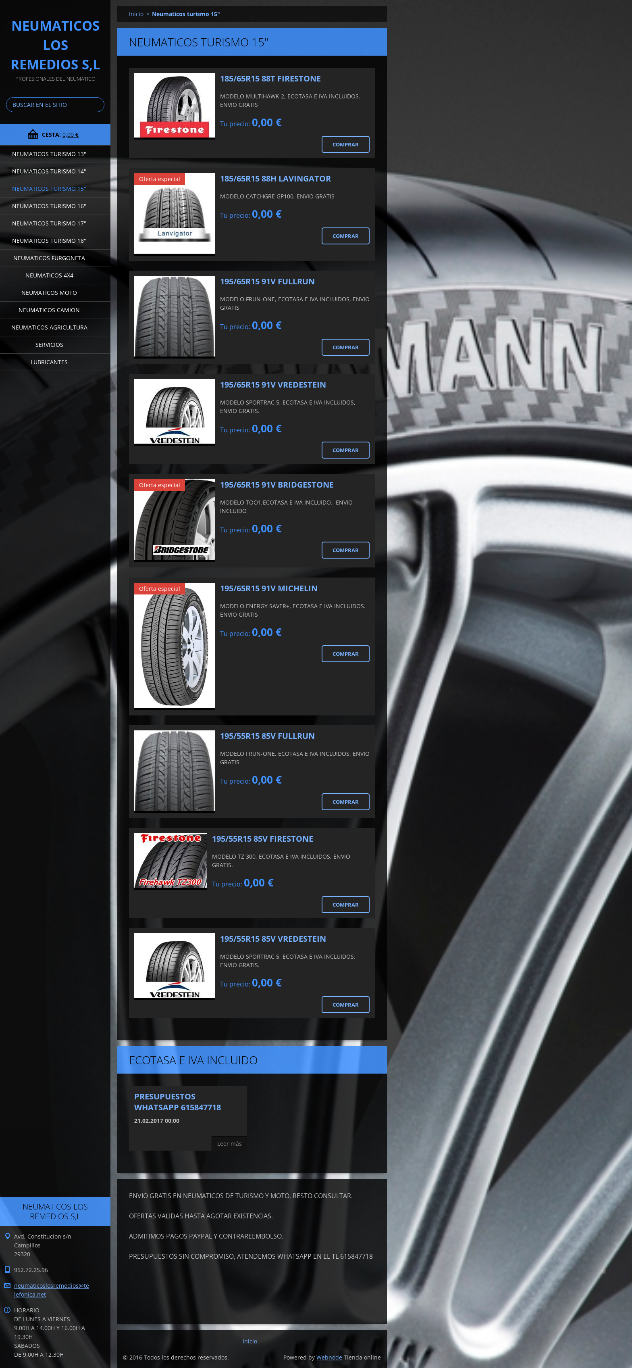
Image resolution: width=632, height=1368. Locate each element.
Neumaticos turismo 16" (49, 206)
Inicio (136, 14)
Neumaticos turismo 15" (49, 188)
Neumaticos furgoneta (49, 258)
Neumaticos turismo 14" (49, 171)
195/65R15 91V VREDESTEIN (273, 384)
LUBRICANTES (49, 362)
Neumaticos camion (49, 310)
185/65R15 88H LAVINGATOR (275, 178)
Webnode (329, 1357)
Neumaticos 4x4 (49, 275)
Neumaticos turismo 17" (49, 223)
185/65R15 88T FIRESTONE (270, 78)
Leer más (229, 1143)
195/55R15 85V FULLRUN (267, 735)
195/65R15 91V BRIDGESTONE (277, 484)
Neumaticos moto (49, 292)
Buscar (96, 105)
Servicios (49, 344)
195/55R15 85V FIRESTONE (262, 838)
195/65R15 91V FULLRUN (267, 281)
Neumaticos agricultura (49, 327)
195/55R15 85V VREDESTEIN (273, 938)
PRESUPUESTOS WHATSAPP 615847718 (177, 1102)
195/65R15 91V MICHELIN (269, 588)
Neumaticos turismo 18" (49, 240)
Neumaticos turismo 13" (49, 154)
